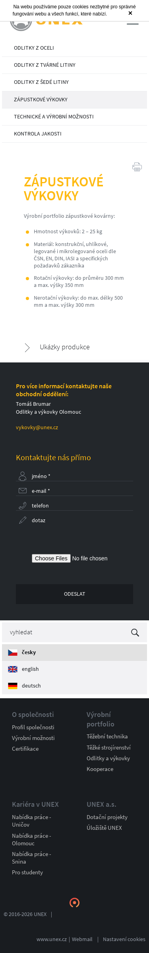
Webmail (82, 939)
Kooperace (100, 769)
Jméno (41, 476)
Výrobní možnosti (33, 738)
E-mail (41, 491)
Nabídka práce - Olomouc (31, 839)
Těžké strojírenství (109, 748)
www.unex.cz (52, 939)
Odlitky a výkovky (108, 758)
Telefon (40, 505)
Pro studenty (27, 872)
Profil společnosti (33, 727)
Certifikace (25, 749)
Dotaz (38, 520)
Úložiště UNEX (104, 828)
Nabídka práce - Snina (31, 858)
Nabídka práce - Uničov (31, 821)
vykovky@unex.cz (37, 427)
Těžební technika (107, 736)
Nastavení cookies (124, 939)
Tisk (137, 166)
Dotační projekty (107, 817)
